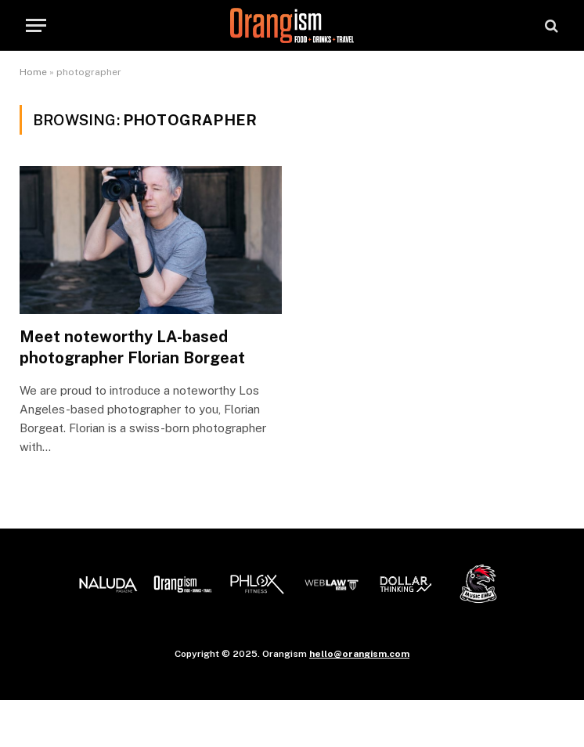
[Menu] (36, 25)
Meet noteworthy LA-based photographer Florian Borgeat (132, 347)
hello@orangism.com (359, 653)
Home (33, 72)
